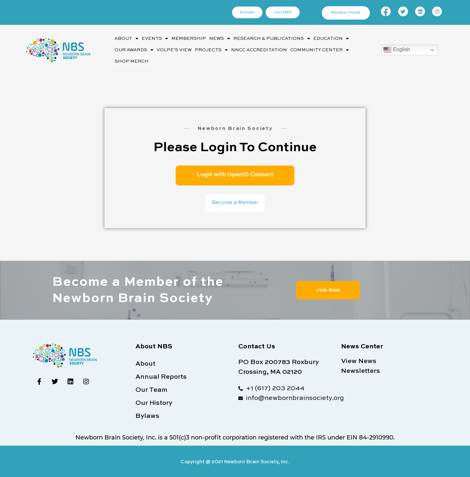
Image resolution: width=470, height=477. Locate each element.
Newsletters (360, 370)
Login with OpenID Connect (235, 173)
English (397, 49)
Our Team (151, 389)
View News (358, 360)
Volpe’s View (174, 49)
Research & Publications (268, 38)
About (126, 38)
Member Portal (346, 13)
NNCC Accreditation (256, 49)
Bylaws (147, 415)
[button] (126, 38)
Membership (187, 38)
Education (325, 38)
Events (153, 38)
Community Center (315, 49)
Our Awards (134, 49)
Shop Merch (131, 60)
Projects (210, 49)
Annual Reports (161, 376)
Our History (153, 402)
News (217, 38)
